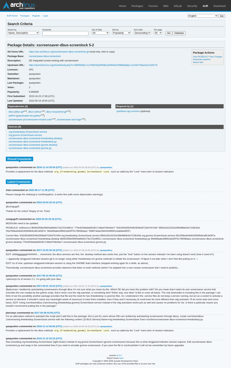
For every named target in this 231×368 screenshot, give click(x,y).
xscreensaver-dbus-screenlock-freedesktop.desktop (35, 138)
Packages (137, 6)
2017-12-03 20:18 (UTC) (49, 250)
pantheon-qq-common (128, 111)
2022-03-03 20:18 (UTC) (48, 219)
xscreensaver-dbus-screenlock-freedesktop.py (33, 141)
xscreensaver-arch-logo (69, 119)
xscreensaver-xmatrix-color (38, 119)
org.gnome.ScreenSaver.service (25, 135)
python (12, 115)
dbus (11, 111)
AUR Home (12, 15)
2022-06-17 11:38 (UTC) (42, 190)
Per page (158, 30)
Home (122, 6)
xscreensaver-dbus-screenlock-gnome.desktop (33, 144)
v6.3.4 (119, 356)
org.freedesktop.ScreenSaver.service (28, 131)
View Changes (215, 57)
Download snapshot (201, 59)
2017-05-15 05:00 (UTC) (49, 275)
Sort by (115, 30)
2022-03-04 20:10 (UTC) (49, 202)
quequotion (106, 167)
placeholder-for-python (28, 115)
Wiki (166, 6)
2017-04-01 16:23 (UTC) (49, 286)
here (122, 358)
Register (36, 15)
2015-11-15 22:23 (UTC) (49, 338)
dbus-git (19, 111)
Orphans (179, 33)
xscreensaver (16, 119)
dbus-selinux (34, 111)
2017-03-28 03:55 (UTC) (47, 313)
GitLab (178, 6)
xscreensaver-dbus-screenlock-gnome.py (30, 148)
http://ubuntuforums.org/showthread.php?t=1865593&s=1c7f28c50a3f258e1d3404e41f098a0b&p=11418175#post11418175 (93, 65)
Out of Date (97, 30)
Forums (153, 6)
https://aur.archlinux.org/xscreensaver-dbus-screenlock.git (59, 51)
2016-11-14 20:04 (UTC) (49, 167)
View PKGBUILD (200, 57)
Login (45, 15)
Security (192, 6)
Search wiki (198, 62)
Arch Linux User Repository (20, 5)
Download (219, 6)
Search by (11, 30)
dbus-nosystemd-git (56, 111)
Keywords (46, 30)
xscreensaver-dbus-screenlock (45, 56)
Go (168, 33)
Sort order (138, 30)
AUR (205, 6)
